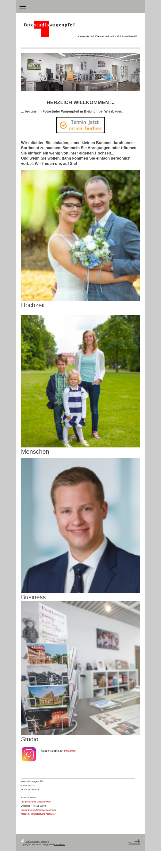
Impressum (59, 844)
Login (137, 840)
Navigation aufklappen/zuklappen (80, 6)
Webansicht (134, 843)
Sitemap (45, 841)
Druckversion (30, 841)
